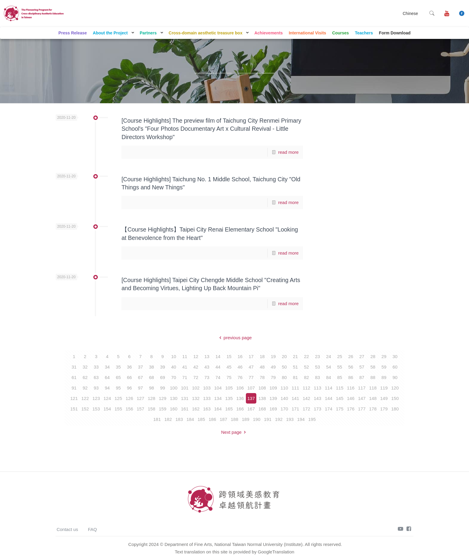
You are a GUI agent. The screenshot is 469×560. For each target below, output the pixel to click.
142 (306, 398)
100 (173, 387)
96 (129, 387)
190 (256, 419)
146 (350, 398)
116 (350, 387)
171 (295, 408)
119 (384, 387)
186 (212, 419)
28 (372, 356)
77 (251, 377)
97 (140, 387)
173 (317, 408)
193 (289, 419)
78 (262, 377)
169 (273, 408)
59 (383, 366)
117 (362, 387)
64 (107, 377)
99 (162, 387)
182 (168, 419)
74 (217, 377)
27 (361, 356)
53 (317, 366)
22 (306, 356)
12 (195, 356)
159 (162, 408)
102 (196, 387)
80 (284, 377)
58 (372, 366)
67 (140, 377)
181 (157, 419)
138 (262, 398)
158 (151, 408)
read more (288, 152)
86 (350, 377)
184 (190, 419)
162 (196, 408)
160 (173, 408)
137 (251, 398)
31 (74, 366)
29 (383, 356)
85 (339, 377)
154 (107, 408)
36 (129, 366)
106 (240, 387)
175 (339, 408)
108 (262, 387)
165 (229, 408)
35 (118, 366)
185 (201, 419)
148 (373, 398)
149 (384, 398)
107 (251, 387)
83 (317, 377)
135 (229, 398)
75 (229, 377)
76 (240, 377)
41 (184, 366)
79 (273, 377)
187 (223, 419)
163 (207, 408)
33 (96, 366)
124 (107, 398)
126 (129, 398)
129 (162, 398)
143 (317, 398)
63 (96, 377)
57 (361, 366)
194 (300, 419)
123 (96, 398)
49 (273, 366)
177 (362, 408)
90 (395, 377)
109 (273, 387)
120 (395, 387)
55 (339, 366)
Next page (234, 432)
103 (207, 387)
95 (118, 387)
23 (317, 356)
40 (173, 366)
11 (184, 356)
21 (295, 356)
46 (240, 366)
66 (129, 377)
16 (240, 356)
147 (362, 398)
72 (195, 377)
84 (328, 377)
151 (74, 408)
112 (306, 387)
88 (372, 377)
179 (384, 408)
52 (306, 366)
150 (395, 398)
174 (328, 408)
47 (251, 366)
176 (350, 408)
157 (140, 408)
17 (251, 356)
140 (284, 398)
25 (339, 356)
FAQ (92, 529)
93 (96, 387)
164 (218, 408)
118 (373, 387)
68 (151, 377)
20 (284, 356)
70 (173, 377)
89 (383, 377)
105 (229, 387)
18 (262, 356)
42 (195, 366)
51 (295, 366)
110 (284, 387)
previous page (234, 337)
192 (278, 419)
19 (273, 356)
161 (184, 408)
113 (317, 387)
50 (284, 366)
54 (328, 366)
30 (395, 356)
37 (140, 366)
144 (328, 398)
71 (184, 377)
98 (151, 387)
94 (107, 387)
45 (229, 366)
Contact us (67, 529)
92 (85, 387)
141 (295, 398)
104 (218, 387)
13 (206, 356)
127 (140, 398)
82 (306, 377)
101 (184, 387)
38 (151, 366)
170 (284, 408)
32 (85, 366)
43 (206, 366)
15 (229, 356)
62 (85, 377)
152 (85, 408)
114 (328, 387)
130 (173, 398)
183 (179, 419)
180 (395, 408)
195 (312, 419)
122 (85, 398)
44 (217, 366)
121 (74, 398)
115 (339, 387)
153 (96, 408)
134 (218, 398)
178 (373, 408)
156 (129, 408)
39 (162, 366)
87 (361, 377)
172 (306, 408)
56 (350, 366)
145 (339, 398)
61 (74, 377)
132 (196, 398)
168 (262, 408)
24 (328, 356)
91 (74, 387)
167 (251, 408)
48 (262, 366)
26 (350, 356)
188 (234, 419)
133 (207, 398)
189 (245, 419)
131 (184, 398)
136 (240, 398)
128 (151, 398)
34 (107, 366)
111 (295, 387)
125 (118, 398)
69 (162, 377)
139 (273, 398)
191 (267, 419)
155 (118, 408)
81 (295, 377)
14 (217, 356)
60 (395, 366)
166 (240, 408)
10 (173, 356)
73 (206, 377)
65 (118, 377)
